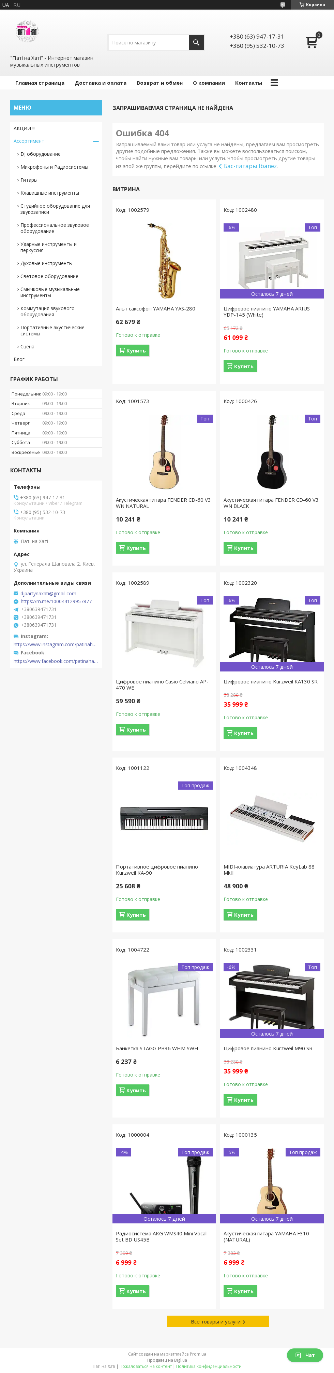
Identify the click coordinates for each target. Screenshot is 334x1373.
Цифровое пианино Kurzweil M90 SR (268, 1048)
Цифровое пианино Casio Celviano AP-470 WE (162, 684)
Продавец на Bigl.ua (167, 1360)
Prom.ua (198, 1354)
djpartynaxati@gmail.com (48, 594)
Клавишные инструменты (49, 193)
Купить (136, 350)
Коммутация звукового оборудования (47, 311)
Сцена (27, 346)
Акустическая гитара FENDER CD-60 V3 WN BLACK (271, 503)
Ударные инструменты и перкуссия (48, 247)
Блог (19, 359)
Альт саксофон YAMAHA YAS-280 (155, 308)
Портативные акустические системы (52, 330)
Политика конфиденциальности (209, 1366)
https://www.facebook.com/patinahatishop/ (56, 661)
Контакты (248, 82)
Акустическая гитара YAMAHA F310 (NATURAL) (266, 1236)
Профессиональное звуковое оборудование (54, 228)
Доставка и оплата (100, 82)
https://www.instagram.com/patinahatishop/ (56, 644)
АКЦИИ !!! (24, 128)
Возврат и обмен (160, 82)
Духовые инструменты (46, 263)
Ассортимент (29, 141)
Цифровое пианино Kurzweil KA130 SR (271, 681)
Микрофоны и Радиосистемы (54, 167)
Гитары (28, 180)
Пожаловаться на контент (146, 1366)
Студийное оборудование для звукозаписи (55, 209)
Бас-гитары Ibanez (250, 166)
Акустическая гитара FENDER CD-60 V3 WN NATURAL (163, 503)
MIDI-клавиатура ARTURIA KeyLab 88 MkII (269, 869)
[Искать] (196, 42)
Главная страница (39, 82)
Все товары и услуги (216, 1321)
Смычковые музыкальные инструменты (50, 292)
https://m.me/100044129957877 (56, 601)
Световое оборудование (49, 276)
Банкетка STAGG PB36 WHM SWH (157, 1048)
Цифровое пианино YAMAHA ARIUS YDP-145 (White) (267, 311)
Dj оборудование (40, 154)
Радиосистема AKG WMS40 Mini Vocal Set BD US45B (161, 1236)
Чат (305, 1355)
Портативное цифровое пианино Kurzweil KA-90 (157, 869)
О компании (209, 82)
